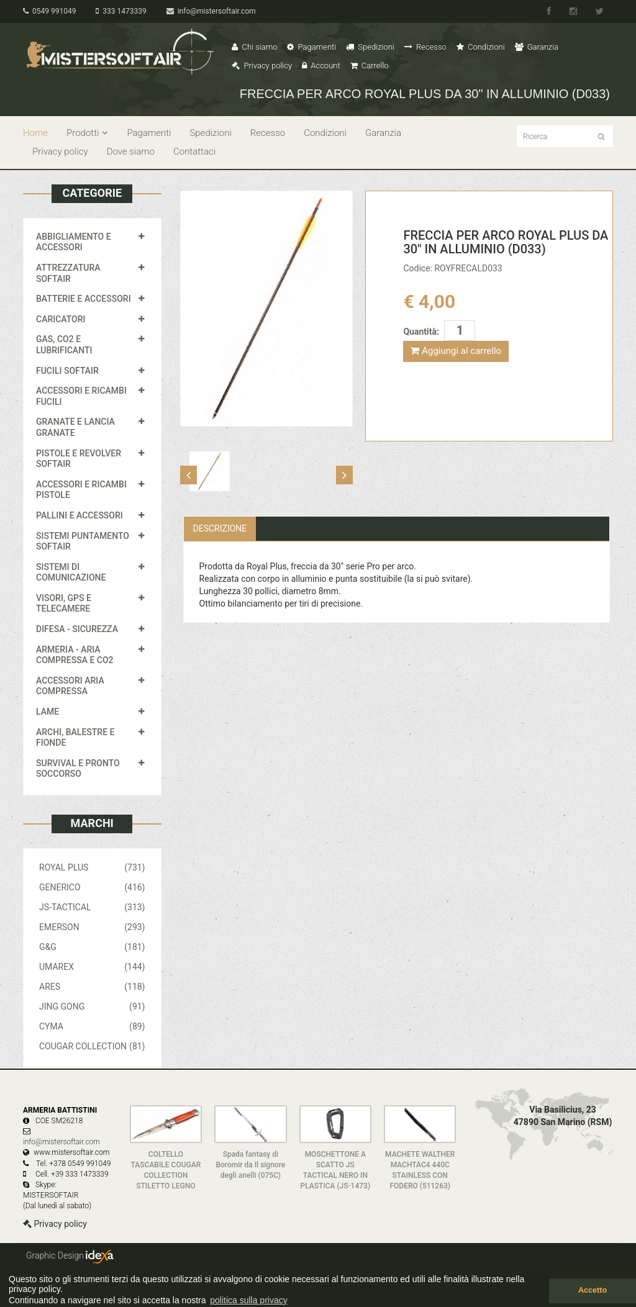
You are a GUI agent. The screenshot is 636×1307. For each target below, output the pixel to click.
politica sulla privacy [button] (249, 1300)
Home (35, 132)
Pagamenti (311, 47)
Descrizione (220, 528)
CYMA (92, 1026)
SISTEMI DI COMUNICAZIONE (71, 572)
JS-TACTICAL (92, 907)
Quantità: (420, 332)
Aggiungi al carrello (456, 350)
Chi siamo (254, 47)
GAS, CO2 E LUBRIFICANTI (64, 344)
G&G (92, 947)
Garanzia (536, 47)
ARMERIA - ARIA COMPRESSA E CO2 (75, 655)
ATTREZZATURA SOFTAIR (68, 273)
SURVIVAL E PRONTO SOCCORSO (78, 768)
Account (321, 65)
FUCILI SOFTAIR (67, 371)
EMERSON (92, 927)
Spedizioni (370, 47)
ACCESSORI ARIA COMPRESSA (70, 686)
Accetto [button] (592, 1290)
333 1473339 (121, 11)
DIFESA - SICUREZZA (77, 629)
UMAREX (92, 967)
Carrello (369, 65)
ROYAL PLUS (92, 867)
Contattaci (194, 151)
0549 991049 (49, 11)
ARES (92, 986)
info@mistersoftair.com (211, 11)
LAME (47, 712)
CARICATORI (61, 319)
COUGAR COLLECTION (92, 1046)
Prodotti (87, 132)
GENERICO (92, 887)
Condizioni (481, 47)
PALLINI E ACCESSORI (79, 515)
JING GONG (92, 1006)
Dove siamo (131, 151)
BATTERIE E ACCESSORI (83, 299)
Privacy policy (262, 65)
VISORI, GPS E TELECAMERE (63, 603)
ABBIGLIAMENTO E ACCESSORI (73, 242)
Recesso (425, 47)
